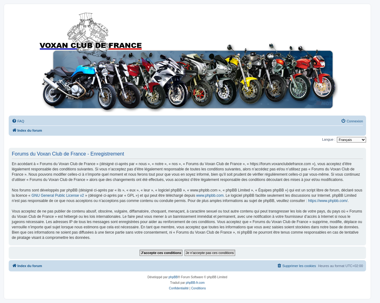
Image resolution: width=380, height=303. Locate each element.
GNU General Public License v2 (57, 195)
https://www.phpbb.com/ (327, 201)
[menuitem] (18, 121)
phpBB (173, 277)
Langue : (328, 139)
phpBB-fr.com (195, 282)
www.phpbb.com (210, 195)
